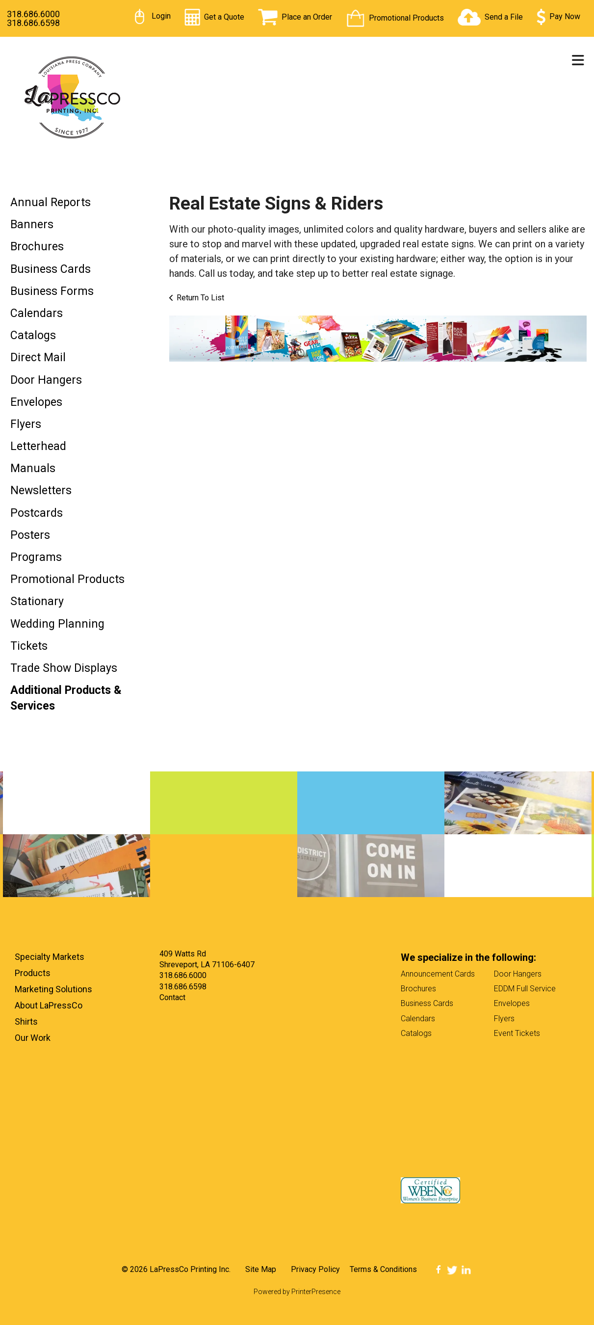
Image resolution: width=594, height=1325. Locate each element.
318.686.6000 (33, 14)
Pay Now (564, 16)
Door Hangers (46, 380)
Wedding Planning (57, 624)
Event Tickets (517, 1033)
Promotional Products (406, 18)
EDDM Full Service (525, 988)
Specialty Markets (49, 957)
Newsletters (41, 490)
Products (33, 973)
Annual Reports (50, 202)
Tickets (29, 646)
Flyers (25, 424)
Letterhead (38, 446)
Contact (172, 997)
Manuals (32, 468)
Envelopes (36, 402)
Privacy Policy (315, 1269)
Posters (30, 535)
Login (161, 16)
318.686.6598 (33, 23)
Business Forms (52, 291)
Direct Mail (38, 357)
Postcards (36, 513)
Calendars (36, 313)
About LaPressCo (48, 1005)
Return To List (200, 297)
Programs (36, 557)
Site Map (260, 1269)
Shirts (26, 1021)
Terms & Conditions (383, 1269)
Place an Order (307, 17)
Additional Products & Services (66, 698)
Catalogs (33, 335)
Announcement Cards (438, 974)
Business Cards (50, 269)
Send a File (504, 17)
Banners (31, 224)
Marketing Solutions (53, 989)
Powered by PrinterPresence (297, 1292)
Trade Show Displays (63, 668)
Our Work (33, 1038)
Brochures (37, 246)
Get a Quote (224, 17)
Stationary (37, 601)
